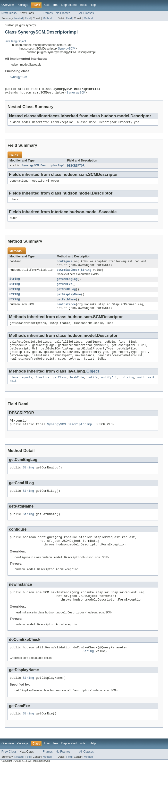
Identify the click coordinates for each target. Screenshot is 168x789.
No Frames (63, 13)
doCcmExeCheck (68, 275)
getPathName (66, 305)
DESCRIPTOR (75, 168)
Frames (48, 13)
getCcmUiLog (66, 295)
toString (127, 388)
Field (28, 18)
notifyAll (109, 388)
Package (22, 5)
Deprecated (69, 5)
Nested (18, 18)
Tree (55, 5)
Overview (7, 5)
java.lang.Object (15, 41)
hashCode (77, 388)
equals (27, 388)
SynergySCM (66, 48)
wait (140, 388)
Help (93, 5)
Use (47, 5)
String (86, 275)
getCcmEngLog (67, 284)
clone (14, 388)
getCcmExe (64, 289)
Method (47, 18)
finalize (43, 388)
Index (83, 5)
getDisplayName (69, 300)
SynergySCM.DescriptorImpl (43, 168)
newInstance (66, 311)
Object (92, 381)
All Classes (86, 13)
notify (92, 388)
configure (64, 265)
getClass (60, 388)
